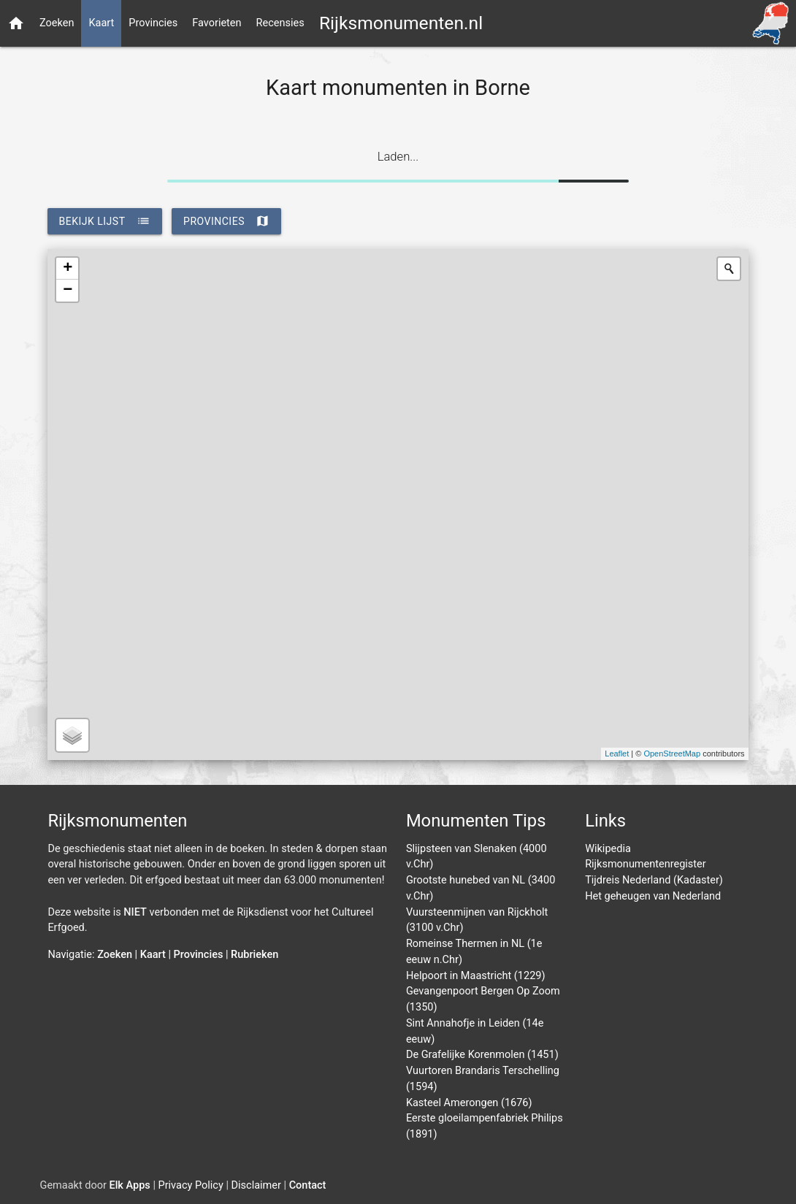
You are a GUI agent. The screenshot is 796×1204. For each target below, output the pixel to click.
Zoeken (56, 23)
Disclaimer (256, 1185)
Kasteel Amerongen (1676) (469, 1103)
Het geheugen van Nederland (653, 896)
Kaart (101, 23)
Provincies (153, 23)
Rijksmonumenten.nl (401, 23)
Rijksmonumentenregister (645, 864)
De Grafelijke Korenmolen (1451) (482, 1054)
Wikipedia (608, 849)
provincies (226, 221)
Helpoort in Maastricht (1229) (476, 976)
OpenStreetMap (671, 753)
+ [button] (67, 269)
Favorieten (216, 23)
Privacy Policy (190, 1185)
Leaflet (617, 753)
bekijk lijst (104, 221)
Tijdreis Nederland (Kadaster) (654, 880)
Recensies (280, 23)
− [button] (67, 291)
